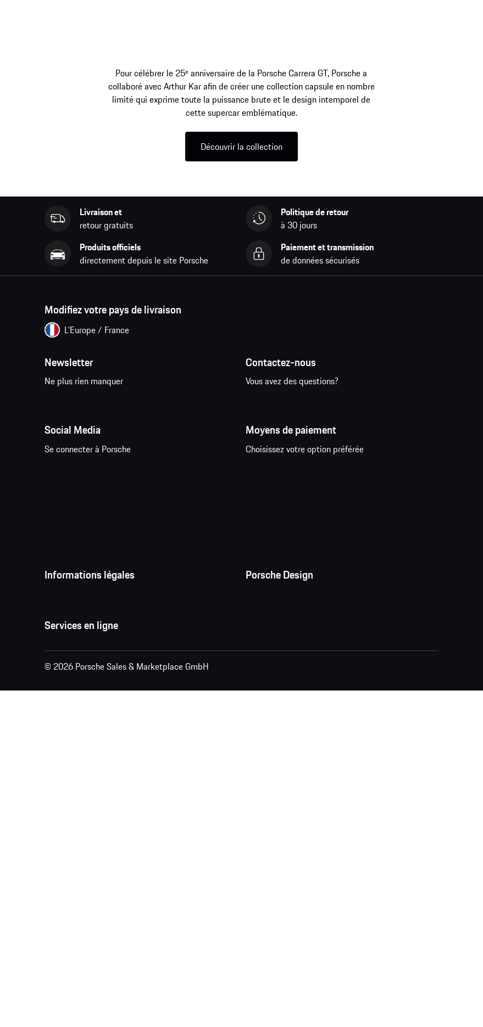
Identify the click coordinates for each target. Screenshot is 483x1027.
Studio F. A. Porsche (282, 677)
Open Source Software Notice (99, 743)
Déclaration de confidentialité (99, 677)
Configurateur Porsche (85, 922)
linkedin (195, 507)
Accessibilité (68, 787)
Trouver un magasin (281, 721)
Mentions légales (76, 699)
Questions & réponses (84, 878)
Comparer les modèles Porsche (101, 966)
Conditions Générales (84, 633)
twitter (161, 507)
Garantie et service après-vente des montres (327, 699)
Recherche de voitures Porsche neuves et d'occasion (140, 944)
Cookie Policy (69, 721)
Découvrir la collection (241, 146)
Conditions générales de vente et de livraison (127, 655)
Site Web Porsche (77, 900)
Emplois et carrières (282, 655)
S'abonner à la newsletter (119, 411)
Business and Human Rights (96, 765)
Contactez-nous (303, 411)
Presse (258, 633)
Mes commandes (76, 856)
